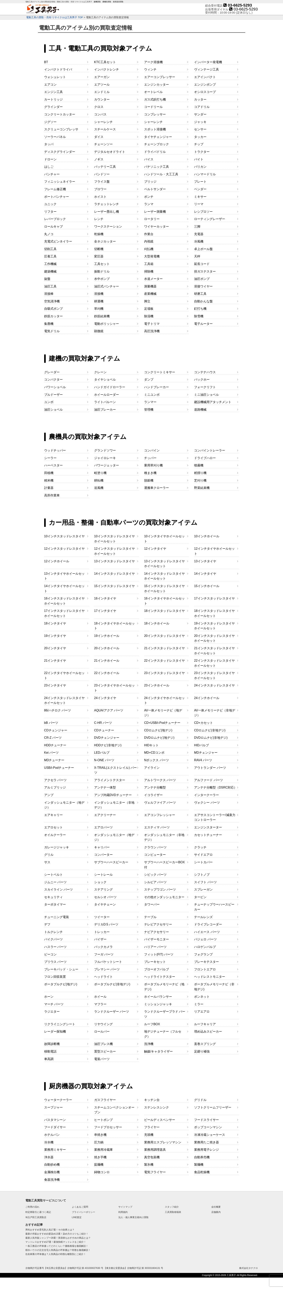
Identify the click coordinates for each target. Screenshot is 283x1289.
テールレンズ (203, 917)
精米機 (48, 480)
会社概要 (216, 1207)
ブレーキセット (155, 961)
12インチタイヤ (155, 548)
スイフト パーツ (205, 882)
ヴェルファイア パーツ (160, 802)
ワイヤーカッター (156, 226)
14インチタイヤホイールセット (64, 588)
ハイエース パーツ (207, 932)
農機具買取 (106, 2)
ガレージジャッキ (56, 847)
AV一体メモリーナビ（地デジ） (163, 713)
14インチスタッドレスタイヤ (114, 573)
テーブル (150, 917)
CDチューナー (104, 730)
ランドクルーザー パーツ (111, 1011)
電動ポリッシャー (106, 323)
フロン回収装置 (55, 976)
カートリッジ (53, 99)
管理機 (148, 409)
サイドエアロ (203, 854)
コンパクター (53, 379)
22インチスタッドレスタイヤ (164, 660)
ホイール (100, 996)
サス (47, 862)
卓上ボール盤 (203, 249)
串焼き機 (100, 1134)
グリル (48, 854)
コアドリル (202, 106)
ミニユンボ (152, 394)
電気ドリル (52, 331)
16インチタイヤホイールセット (164, 601)
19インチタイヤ (55, 635)
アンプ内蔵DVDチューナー (113, 795)
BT (46, 62)
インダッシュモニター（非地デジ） (114, 805)
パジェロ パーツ (205, 939)
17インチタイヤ (105, 610)
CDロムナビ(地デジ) (158, 730)
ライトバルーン (105, 402)
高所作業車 (52, 495)
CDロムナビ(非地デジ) (209, 730)
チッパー (150, 458)
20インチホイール (106, 648)
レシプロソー (203, 211)
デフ (47, 924)
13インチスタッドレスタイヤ (114, 561)
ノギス (98, 159)
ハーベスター (53, 465)
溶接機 (98, 293)
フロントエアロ (205, 969)
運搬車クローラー (156, 487)
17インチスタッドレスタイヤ (214, 598)
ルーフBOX (152, 1024)
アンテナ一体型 (105, 787)
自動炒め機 (52, 1164)
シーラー (50, 458)
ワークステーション (108, 226)
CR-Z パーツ (53, 737)
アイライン (152, 767)
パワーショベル (55, 387)
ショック (100, 882)
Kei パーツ (51, 752)
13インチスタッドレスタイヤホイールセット (164, 564)
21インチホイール (106, 660)
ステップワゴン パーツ (160, 889)
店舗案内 (216, 1212)
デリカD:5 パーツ (106, 924)
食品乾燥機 (202, 1172)
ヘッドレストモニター (209, 976)
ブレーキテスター (206, 961)
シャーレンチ (103, 122)
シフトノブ (202, 874)
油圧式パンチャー (106, 286)
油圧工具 (50, 286)
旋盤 (47, 278)
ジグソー (50, 122)
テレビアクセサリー (158, 924)
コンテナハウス (205, 372)
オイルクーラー (55, 835)
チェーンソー (103, 144)
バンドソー (102, 174)
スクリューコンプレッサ (61, 129)
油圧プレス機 (103, 1044)
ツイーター (102, 917)
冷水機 (48, 1142)
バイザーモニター (156, 939)
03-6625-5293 (237, 5)
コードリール (153, 106)
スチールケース (105, 129)
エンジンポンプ (205, 84)
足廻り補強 (202, 1051)
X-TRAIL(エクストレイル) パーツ (115, 770)
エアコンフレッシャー (159, 815)
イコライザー (153, 795)
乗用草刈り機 (153, 465)
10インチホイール (206, 536)
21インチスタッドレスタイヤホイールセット (214, 651)
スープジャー (53, 1107)
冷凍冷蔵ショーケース (209, 1134)
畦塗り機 (100, 473)
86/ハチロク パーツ (57, 710)
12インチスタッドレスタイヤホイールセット (114, 551)
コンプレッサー (155, 114)
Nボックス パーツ (156, 760)
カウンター (102, 99)
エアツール (102, 84)
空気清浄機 (52, 301)
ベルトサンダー (155, 189)
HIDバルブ (201, 745)
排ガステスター (205, 271)
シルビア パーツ (155, 882)
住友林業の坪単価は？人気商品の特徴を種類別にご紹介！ (55, 1254)
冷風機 (198, 241)
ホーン (48, 996)
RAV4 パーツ (203, 760)
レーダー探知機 (55, 1031)
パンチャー (52, 174)
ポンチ (148, 196)
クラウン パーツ (155, 847)
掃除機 (148, 271)
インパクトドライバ (58, 69)
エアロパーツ (103, 827)
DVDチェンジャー (106, 737)
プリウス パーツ (55, 961)
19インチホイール (106, 635)
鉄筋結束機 (102, 316)
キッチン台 (152, 1100)
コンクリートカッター (59, 114)
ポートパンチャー (56, 196)
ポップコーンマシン (208, 1127)
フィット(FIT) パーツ (158, 954)
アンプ (48, 795)
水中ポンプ (102, 278)
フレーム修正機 (55, 189)
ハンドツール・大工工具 (161, 174)
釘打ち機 (200, 308)
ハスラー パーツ (55, 946)
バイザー (100, 939)
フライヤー (152, 1127)
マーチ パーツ (54, 1004)
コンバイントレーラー (209, 450)
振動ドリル (102, 271)
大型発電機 (152, 256)
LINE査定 (77, 1217)
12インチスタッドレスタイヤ (64, 548)
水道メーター (153, 278)
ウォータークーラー (58, 1100)
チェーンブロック (156, 144)
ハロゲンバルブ (205, 946)
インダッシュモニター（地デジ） (64, 805)
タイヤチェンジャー (158, 136)
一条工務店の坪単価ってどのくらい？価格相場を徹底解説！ (56, 1246)
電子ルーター (203, 323)
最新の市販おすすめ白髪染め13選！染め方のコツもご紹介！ (56, 1233)
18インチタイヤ (55, 623)
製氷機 (148, 1164)
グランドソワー (105, 450)
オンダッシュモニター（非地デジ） (164, 837)
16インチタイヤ (105, 598)
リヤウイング (103, 1024)
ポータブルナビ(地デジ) (60, 984)
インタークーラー (206, 795)
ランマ (148, 204)
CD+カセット (203, 722)
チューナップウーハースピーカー (214, 907)
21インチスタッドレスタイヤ (164, 648)
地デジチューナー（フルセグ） (162, 1034)
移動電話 (50, 1051)
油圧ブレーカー (105, 409)
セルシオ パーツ (105, 897)
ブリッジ (150, 181)
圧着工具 (50, 256)
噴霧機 (198, 465)
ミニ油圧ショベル (206, 394)
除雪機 (198, 316)
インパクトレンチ (106, 69)
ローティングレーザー (209, 219)
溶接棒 (48, 293)
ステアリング (103, 889)
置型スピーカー (105, 1051)
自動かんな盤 (203, 301)
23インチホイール (156, 685)
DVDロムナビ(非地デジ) (210, 737)
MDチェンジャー (206, 752)
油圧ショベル (53, 409)
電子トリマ (152, 323)
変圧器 (98, 256)
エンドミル (102, 92)
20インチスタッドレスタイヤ (164, 635)
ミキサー (200, 196)
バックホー (202, 379)
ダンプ (148, 379)
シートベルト (53, 874)
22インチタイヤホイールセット (64, 675)
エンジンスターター (208, 827)
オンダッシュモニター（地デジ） (114, 837)
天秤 (197, 256)
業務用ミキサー (55, 1149)
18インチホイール (156, 623)
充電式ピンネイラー (58, 241)
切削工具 (50, 249)
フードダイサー (55, 1127)
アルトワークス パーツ (160, 780)
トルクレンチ (53, 932)
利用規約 (123, 1212)
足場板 (148, 308)
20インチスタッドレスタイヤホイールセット (214, 638)
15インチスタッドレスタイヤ (114, 586)
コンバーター (103, 854)
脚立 (147, 301)
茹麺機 (98, 1164)
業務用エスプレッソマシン (162, 1142)
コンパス (100, 114)
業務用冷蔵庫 (103, 1149)
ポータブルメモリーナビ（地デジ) (164, 987)
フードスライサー (206, 1119)
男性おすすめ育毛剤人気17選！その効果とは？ (49, 1229)
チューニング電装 (56, 917)
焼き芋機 (100, 1157)
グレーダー (52, 372)
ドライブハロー (205, 458)
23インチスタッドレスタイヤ (164, 673)
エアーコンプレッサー (159, 77)
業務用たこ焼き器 (206, 1142)
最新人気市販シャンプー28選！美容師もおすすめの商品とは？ (58, 1238)
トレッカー (102, 932)
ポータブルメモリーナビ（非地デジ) (214, 987)
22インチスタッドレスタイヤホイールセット (214, 663)
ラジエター (52, 1011)
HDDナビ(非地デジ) (107, 745)
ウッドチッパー (55, 450)
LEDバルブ (101, 752)
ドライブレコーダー (208, 924)
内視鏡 (148, 241)
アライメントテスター (109, 780)
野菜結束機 (202, 487)
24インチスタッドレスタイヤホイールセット (64, 700)
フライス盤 (102, 181)
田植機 (48, 473)
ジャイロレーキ (105, 458)
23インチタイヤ (55, 685)
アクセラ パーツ (55, 780)
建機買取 (97, 2)
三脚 (197, 226)
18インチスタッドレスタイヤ (164, 610)
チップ (198, 144)
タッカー (200, 136)
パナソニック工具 (156, 166)
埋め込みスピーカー (208, 1031)
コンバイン (152, 450)
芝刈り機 (200, 480)
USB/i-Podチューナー (59, 767)
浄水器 (48, 1157)
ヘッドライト (103, 976)
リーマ (198, 204)
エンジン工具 (53, 92)
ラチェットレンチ (106, 204)
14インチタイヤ (205, 573)
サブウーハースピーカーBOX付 (164, 865)
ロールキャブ (53, 226)
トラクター (202, 151)
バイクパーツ (53, 939)
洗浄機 (148, 1044)
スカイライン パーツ (58, 889)
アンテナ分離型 (155, 787)
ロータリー (152, 219)
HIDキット (151, 745)
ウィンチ (150, 69)
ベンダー (200, 189)
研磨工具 (200, 293)
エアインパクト (205, 77)
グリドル (200, 1100)
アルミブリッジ (55, 787)
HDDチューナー (55, 745)
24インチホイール (206, 698)
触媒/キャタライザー (158, 1051)
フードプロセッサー (108, 1127)
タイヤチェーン (105, 904)
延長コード (202, 264)
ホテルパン (52, 1134)
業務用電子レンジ (206, 1149)
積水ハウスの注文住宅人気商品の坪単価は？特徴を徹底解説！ (57, 1250)
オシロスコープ (205, 92)
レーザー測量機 (155, 211)
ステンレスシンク (156, 1107)
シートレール (103, 874)
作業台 (148, 234)
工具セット (102, 264)
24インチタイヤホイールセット (164, 700)
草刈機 (98, 308)
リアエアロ (202, 1011)
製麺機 (198, 1164)
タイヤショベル (105, 379)
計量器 (48, 487)
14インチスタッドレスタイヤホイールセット (164, 576)
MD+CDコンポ (154, 752)
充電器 (198, 234)
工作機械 (50, 264)
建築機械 (50, 271)
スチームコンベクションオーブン (114, 1110)
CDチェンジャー (55, 730)
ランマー (150, 402)
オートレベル (153, 92)
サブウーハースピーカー (111, 862)
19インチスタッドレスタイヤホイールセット (214, 626)
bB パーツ (51, 722)
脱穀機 (148, 480)
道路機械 (200, 409)
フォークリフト (205, 387)
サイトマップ (125, 1207)
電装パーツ (102, 1059)
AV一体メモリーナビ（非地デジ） (214, 713)
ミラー (198, 1004)
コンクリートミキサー (159, 372)
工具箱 (148, 264)
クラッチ (200, 847)
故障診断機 (52, 1044)
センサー (200, 129)
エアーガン (102, 77)
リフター (50, 211)
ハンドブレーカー (156, 387)
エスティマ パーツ (157, 827)
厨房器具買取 (118, 2)
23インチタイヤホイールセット (114, 688)
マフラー (100, 1004)
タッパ (48, 144)
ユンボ (48, 402)
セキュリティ (53, 897)
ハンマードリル (205, 174)
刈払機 (148, 249)
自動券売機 (202, 1157)
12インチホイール (56, 561)
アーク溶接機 (153, 62)
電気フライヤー (155, 1172)
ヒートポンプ (103, 1119)
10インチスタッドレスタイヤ (64, 536)
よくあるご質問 (80, 1207)
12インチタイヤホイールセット (214, 551)
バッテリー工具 (105, 166)
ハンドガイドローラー (109, 387)
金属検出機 (52, 1172)
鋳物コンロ (102, 1172)
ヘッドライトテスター (159, 976)
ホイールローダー (106, 394)
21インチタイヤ (55, 660)
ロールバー (102, 1031)
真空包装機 (152, 1157)
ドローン (50, 159)
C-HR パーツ (103, 722)
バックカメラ (103, 946)
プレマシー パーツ (107, 969)
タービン (200, 897)
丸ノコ (48, 234)
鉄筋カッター (53, 316)
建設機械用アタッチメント (212, 402)
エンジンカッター (156, 84)
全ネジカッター (105, 241)
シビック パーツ (155, 874)
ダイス (98, 136)
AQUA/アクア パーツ (108, 710)
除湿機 (148, 316)
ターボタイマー (55, 904)
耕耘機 (98, 480)
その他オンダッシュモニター (164, 897)
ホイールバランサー (158, 996)
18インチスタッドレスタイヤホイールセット (214, 613)
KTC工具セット (105, 62)
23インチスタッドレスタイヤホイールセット (214, 675)
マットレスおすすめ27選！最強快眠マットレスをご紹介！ (55, 1242)
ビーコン (50, 954)
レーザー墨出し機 (106, 211)
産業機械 (150, 293)
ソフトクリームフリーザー (212, 1107)
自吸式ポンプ (53, 308)
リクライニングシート (59, 1024)
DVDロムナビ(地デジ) (159, 737)
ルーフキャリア (205, 1024)
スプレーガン (203, 889)
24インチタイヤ (105, 698)
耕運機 (98, 301)
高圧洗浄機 (152, 331)
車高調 (48, 1059)
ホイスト (100, 196)
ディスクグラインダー (59, 151)
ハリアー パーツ (155, 946)
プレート (200, 181)
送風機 (98, 487)
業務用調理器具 (155, 1149)
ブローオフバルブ (156, 969)
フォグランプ (203, 954)
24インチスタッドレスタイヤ (214, 685)
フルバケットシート (108, 961)
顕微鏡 (98, 331)
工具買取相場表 (173, 1212)
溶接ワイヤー (203, 286)
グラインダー (53, 106)
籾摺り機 (200, 473)
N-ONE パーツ (104, 760)
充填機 (148, 1134)
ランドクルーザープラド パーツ (164, 1014)
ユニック (50, 204)
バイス (148, 159)
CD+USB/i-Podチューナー (162, 722)
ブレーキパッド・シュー (61, 969)
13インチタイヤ (205, 561)
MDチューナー (54, 760)
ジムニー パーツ (55, 882)
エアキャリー (53, 815)
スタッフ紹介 (172, 1207)
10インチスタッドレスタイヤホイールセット (114, 539)
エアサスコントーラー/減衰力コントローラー (214, 817)
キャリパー (102, 847)
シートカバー (203, 862)
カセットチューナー (208, 835)
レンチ (98, 219)
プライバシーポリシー (83, 1212)
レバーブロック (55, 219)
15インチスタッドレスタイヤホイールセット (164, 588)
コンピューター (155, 854)
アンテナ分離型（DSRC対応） (215, 787)
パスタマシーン (55, 1119)
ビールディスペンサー (159, 1119)
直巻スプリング (205, 1044)
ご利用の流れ (32, 1207)
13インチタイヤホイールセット (64, 576)
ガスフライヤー (105, 1100)
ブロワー (100, 189)
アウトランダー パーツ (210, 767)
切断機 (98, 249)
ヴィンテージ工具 (206, 69)
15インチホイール (206, 586)
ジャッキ (200, 122)
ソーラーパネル (55, 136)
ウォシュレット (55, 77)
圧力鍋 (98, 1142)
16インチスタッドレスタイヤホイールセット (64, 601)
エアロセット (53, 827)
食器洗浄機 (52, 1179)
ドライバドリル (155, 151)
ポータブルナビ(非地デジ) (112, 984)
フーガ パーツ (104, 954)
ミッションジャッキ (158, 1004)
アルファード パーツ (208, 780)
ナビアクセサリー (156, 932)
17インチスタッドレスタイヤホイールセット (64, 613)
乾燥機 (98, 234)
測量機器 (150, 286)
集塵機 (48, 323)
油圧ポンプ (202, 278)
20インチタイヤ (55, 648)
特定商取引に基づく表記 (38, 1212)
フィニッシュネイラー (59, 181)
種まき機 (150, 473)
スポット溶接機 (155, 129)
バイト (198, 159)
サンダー (200, 114)
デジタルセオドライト (109, 151)
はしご (48, 166)
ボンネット (202, 996)
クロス (98, 106)
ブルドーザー (53, 394)
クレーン (100, 372)
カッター (200, 99)
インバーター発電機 (208, 62)
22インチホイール (106, 673)
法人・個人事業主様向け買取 (133, 1217)
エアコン (50, 84)
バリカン (200, 166)
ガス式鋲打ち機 (155, 99)
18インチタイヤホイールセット (114, 626)
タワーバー (152, 904)
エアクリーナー (105, 815)
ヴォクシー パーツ (207, 802)
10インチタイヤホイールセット (164, 539)
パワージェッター (106, 465)
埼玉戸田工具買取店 (35, 1217)
